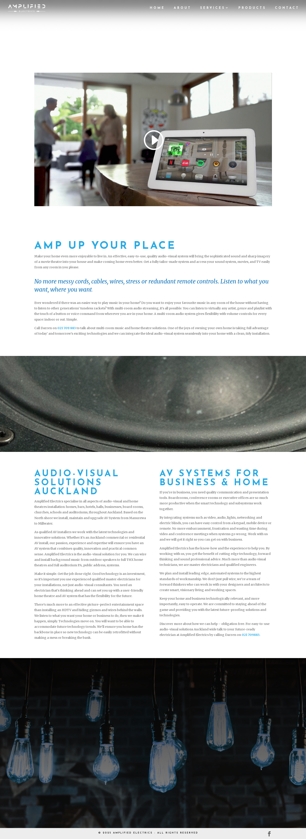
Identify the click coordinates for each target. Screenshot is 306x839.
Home (157, 8)
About (182, 8)
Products (252, 8)
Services (212, 8)
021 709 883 (66, 328)
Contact (287, 8)
